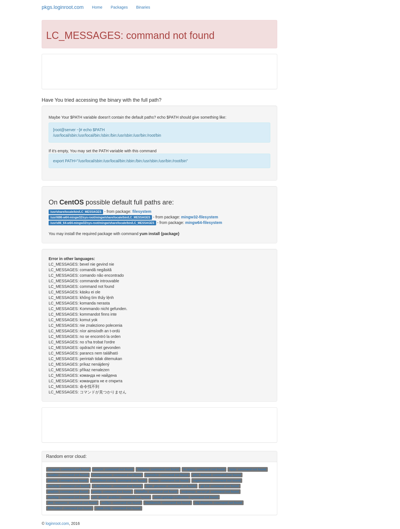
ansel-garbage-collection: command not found (186, 497)
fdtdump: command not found (158, 469)
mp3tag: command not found (68, 497)
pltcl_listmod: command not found (217, 474)
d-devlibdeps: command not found (117, 486)
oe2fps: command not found (121, 502)
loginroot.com (57, 523)
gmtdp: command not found (111, 491)
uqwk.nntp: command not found (118, 508)
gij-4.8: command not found (220, 486)
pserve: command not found (67, 480)
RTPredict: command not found (69, 508)
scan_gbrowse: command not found (171, 486)
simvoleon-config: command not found (119, 480)
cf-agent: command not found (68, 469)
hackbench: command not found (167, 502)
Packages (119, 7)
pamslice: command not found (167, 474)
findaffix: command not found (156, 491)
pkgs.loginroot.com (63, 7)
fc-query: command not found (204, 469)
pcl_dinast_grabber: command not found (120, 497)
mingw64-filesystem (203, 222)
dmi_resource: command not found (72, 502)
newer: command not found (169, 480)
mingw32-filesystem (199, 217)
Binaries (143, 7)
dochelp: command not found (68, 486)
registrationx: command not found (217, 480)
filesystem (141, 211)
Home (97, 7)
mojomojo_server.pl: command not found (210, 491)
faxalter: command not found (68, 474)
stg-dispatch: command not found (218, 502)
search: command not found (113, 469)
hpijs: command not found (247, 469)
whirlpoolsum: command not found (116, 474)
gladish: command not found (68, 491)
